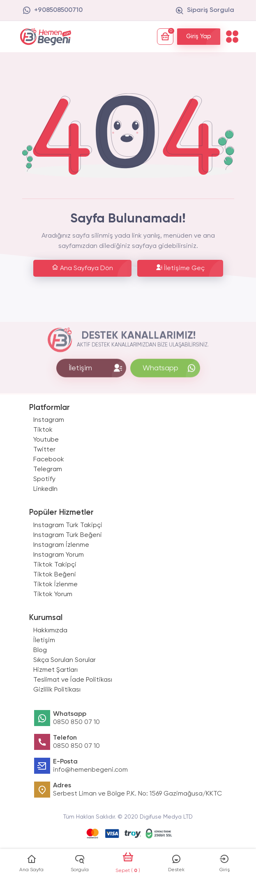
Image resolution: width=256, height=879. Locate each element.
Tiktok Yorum (52, 594)
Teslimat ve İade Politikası (72, 680)
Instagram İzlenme (61, 545)
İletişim (44, 640)
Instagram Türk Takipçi (67, 525)
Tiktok (43, 430)
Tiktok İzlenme (55, 584)
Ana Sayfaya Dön (82, 268)
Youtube (46, 440)
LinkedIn (45, 489)
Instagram (48, 420)
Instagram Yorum (58, 555)
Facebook (48, 459)
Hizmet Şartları (55, 670)
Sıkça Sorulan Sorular (64, 660)
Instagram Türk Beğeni (67, 535)
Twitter (44, 449)
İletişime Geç (180, 268)
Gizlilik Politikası (57, 690)
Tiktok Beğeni (54, 574)
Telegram (47, 469)
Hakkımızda (50, 630)
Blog (40, 650)
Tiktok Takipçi (54, 565)
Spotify (44, 479)
